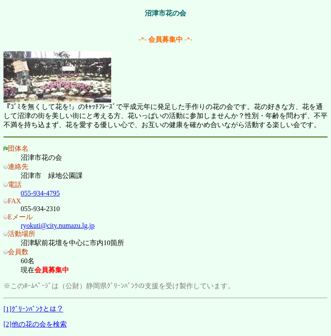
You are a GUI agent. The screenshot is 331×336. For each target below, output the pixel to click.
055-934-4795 (40, 193)
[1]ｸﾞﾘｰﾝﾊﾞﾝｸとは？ (33, 309)
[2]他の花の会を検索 (35, 324)
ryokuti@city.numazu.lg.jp (57, 225)
